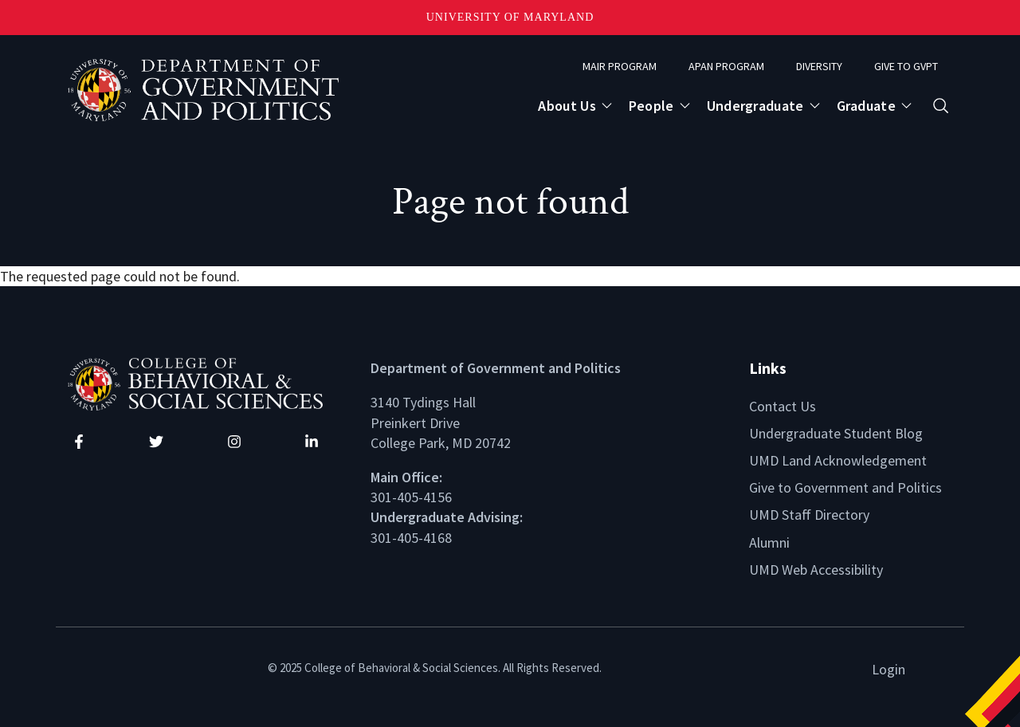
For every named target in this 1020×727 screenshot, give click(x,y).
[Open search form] (940, 105)
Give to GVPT (906, 66)
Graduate (866, 105)
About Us (566, 105)
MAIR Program (620, 66)
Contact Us (782, 406)
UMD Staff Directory (809, 514)
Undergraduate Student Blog (836, 433)
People (651, 105)
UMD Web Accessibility (816, 569)
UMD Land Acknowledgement (838, 460)
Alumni (769, 542)
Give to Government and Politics (845, 487)
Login (888, 669)
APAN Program (726, 66)
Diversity (819, 66)
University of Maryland (510, 17)
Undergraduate (755, 105)
